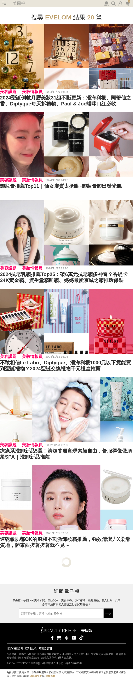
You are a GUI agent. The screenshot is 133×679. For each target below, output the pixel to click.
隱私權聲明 (15, 648)
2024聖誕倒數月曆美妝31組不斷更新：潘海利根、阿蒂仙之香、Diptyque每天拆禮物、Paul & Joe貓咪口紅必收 (65, 100)
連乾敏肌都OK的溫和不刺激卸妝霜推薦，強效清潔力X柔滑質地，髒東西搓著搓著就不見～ (65, 542)
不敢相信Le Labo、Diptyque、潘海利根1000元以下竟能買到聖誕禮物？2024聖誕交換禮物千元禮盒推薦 (65, 365)
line (66, 637)
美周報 (19, 3)
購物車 (127, 3)
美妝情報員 (32, 91)
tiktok (81, 637)
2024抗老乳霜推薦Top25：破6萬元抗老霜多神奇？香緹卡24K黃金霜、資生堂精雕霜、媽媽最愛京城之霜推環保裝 (64, 277)
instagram (59, 637)
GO (108, 613)
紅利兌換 (31, 648)
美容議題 (8, 91)
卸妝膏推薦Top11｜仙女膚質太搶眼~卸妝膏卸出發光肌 (61, 186)
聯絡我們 (45, 648)
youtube (74, 637)
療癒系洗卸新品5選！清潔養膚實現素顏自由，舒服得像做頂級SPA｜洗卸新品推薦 (66, 454)
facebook (51, 637)
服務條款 (50, 676)
